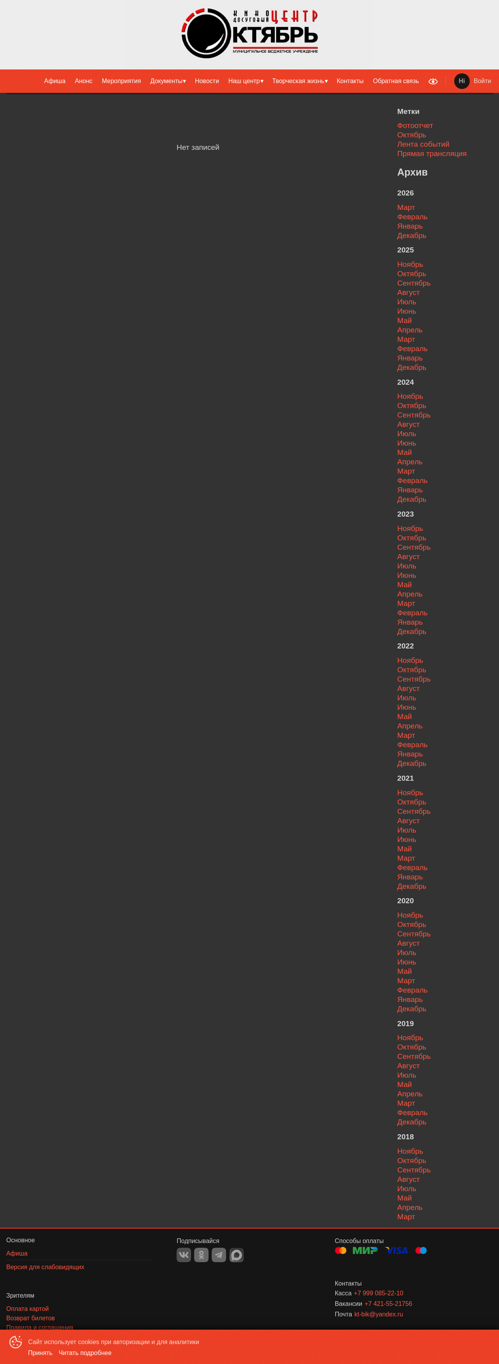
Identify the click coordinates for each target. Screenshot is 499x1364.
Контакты (350, 81)
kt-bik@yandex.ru (378, 1314)
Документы (166, 81)
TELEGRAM (219, 1255)
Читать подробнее (85, 1353)
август (408, 292)
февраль (412, 217)
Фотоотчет (415, 125)
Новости (207, 81)
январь (410, 226)
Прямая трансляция (432, 153)
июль (406, 302)
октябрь (411, 274)
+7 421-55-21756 (388, 1303)
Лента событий (423, 144)
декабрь (411, 235)
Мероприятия (121, 81)
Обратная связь (396, 81)
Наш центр (244, 81)
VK (184, 1255)
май (404, 320)
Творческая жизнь (298, 81)
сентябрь (414, 283)
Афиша (54, 81)
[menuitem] (54, 81)
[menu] (212, 81)
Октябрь (411, 135)
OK (201, 1255)
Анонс (83, 81)
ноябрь (410, 264)
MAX (236, 1255)
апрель (410, 330)
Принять (40, 1353)
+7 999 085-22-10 (378, 1293)
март (406, 207)
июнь (406, 311)
